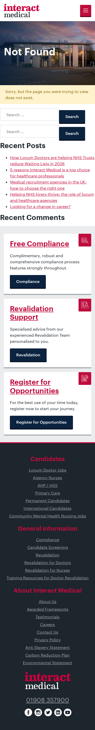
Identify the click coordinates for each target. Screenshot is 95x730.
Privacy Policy (47, 639)
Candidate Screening (47, 547)
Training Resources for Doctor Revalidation (48, 577)
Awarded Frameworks (47, 609)
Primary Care (47, 492)
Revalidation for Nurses (47, 570)
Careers (47, 624)
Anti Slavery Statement (47, 647)
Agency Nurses (47, 477)
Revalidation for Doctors (47, 562)
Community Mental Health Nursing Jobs (47, 515)
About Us (47, 601)
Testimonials (47, 616)
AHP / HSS (47, 485)
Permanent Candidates (48, 500)
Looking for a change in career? (40, 206)
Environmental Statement (47, 662)
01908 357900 (47, 699)
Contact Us (47, 632)
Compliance (47, 539)
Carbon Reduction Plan (47, 655)
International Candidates (47, 508)
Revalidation (48, 554)
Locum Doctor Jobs (47, 469)
